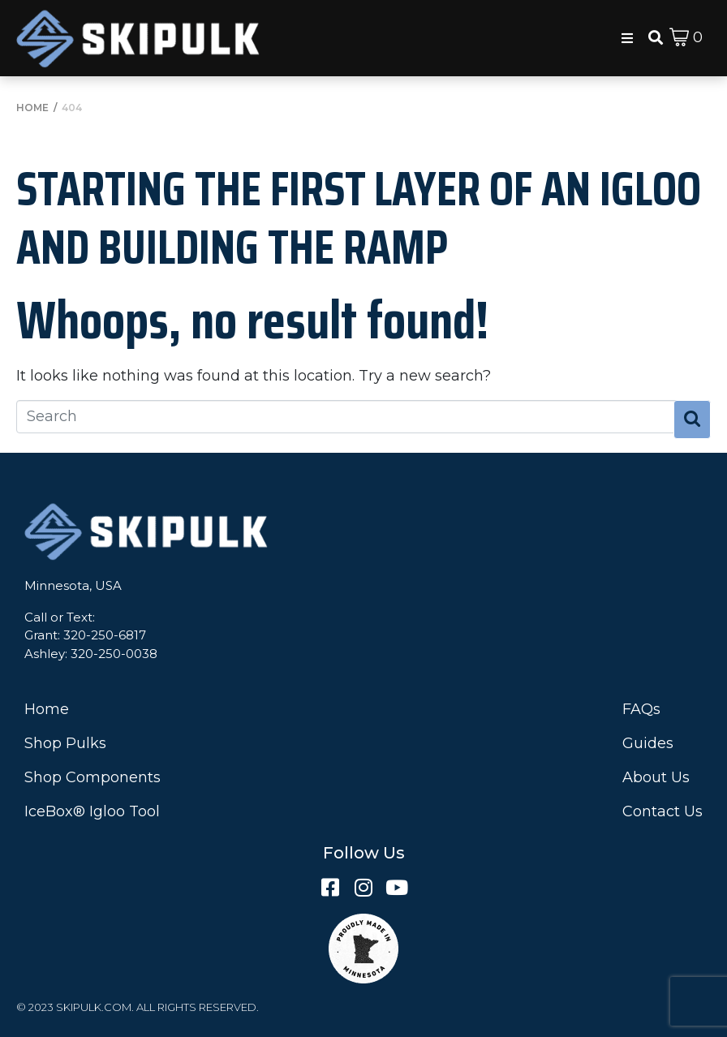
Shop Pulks (65, 743)
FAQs (641, 709)
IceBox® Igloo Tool (92, 811)
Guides (647, 743)
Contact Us (662, 811)
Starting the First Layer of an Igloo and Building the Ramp (358, 217)
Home (46, 709)
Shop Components (92, 777)
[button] (627, 38)
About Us (656, 777)
